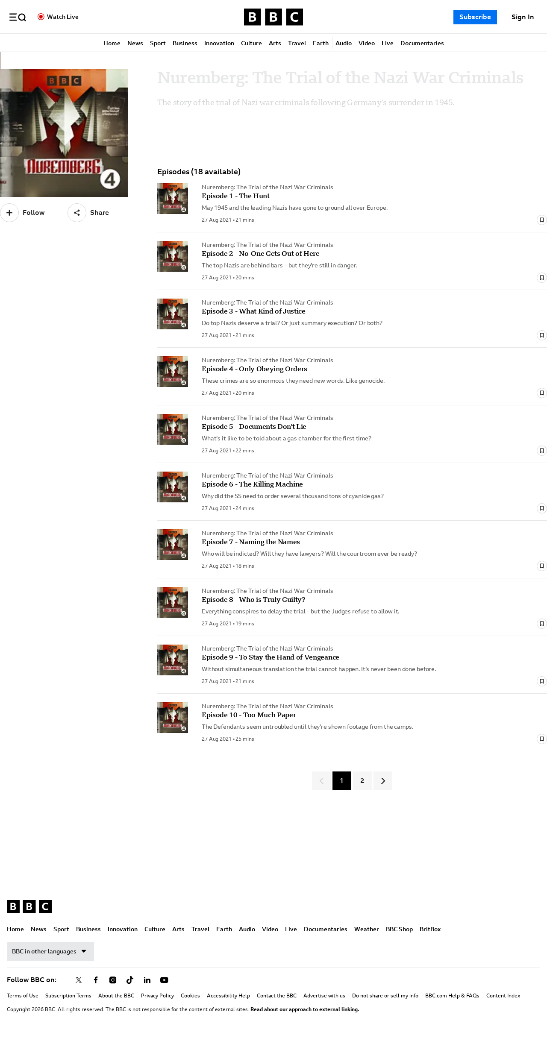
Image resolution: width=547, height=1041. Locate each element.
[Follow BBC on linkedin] (147, 981)
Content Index (503, 997)
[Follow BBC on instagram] (113, 981)
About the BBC (116, 997)
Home (112, 43)
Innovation (219, 43)
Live (388, 43)
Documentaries (422, 43)
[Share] (88, 213)
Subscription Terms (68, 997)
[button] (17, 17)
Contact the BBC (277, 997)
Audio (343, 43)
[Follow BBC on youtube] (164, 981)
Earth (321, 43)
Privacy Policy (157, 997)
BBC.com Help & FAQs (452, 997)
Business (185, 43)
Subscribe (475, 17)
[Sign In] (523, 17)
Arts (275, 43)
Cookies (190, 997)
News (135, 43)
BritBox (430, 930)
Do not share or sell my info (385, 997)
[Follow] (22, 213)
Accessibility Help (228, 997)
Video (367, 43)
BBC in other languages (50, 952)
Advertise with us (324, 997)
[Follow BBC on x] (79, 981)
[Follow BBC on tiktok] (130, 981)
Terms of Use (22, 997)
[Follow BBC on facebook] (96, 981)
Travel (297, 43)
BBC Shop (399, 930)
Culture (251, 43)
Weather (366, 930)
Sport (158, 43)
